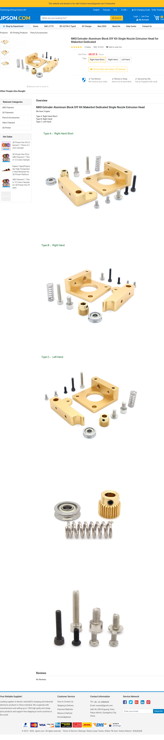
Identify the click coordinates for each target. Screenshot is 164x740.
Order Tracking (158, 10)
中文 (115, 10)
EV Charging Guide (141, 10)
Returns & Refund (64, 713)
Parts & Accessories (38, 33)
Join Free (145, 16)
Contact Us (147, 26)
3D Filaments (8, 112)
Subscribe (158, 711)
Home (35, 26)
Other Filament (8, 123)
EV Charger (87, 26)
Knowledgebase (64, 717)
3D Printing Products (18, 33)
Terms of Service (70, 731)
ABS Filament (8, 107)
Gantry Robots (125, 731)
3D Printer (6, 128)
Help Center (131, 26)
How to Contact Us (65, 702)
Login (135, 16)
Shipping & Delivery (65, 705)
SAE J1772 (49, 26)
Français (106, 10)
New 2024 (102, 26)
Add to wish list (114, 47)
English (96, 10)
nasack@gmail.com (104, 705)
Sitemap (81, 731)
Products (4, 33)
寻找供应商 (137, 731)
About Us (116, 26)
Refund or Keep (119, 79)
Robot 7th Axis (111, 731)
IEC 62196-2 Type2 (68, 26)
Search (116, 18)
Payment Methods (65, 709)
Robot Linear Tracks (95, 731)
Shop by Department (13, 26)
